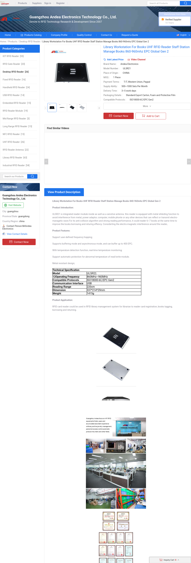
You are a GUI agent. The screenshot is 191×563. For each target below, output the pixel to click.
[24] (16, 87)
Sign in (47, 3)
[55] (13, 56)
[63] (15, 157)
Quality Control (84, 35)
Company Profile (59, 35)
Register (60, 3)
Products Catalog (31, 35)
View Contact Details (17, 234)
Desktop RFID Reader (29, 41)
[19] (15, 111)
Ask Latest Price (115, 59)
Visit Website (12, 205)
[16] (14, 79)
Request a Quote (130, 35)
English (181, 35)
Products (22, 3)
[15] (17, 103)
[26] (16, 72)
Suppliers (37, 3)
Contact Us (106, 35)
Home (8, 35)
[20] (14, 64)
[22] (15, 150)
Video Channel (138, 59)
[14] (13, 95)
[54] (16, 165)
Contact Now (18, 242)
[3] (16, 118)
